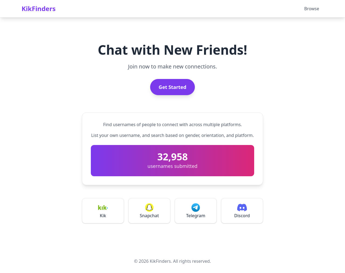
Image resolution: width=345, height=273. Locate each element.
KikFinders (39, 8)
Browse (311, 9)
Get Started (173, 87)
